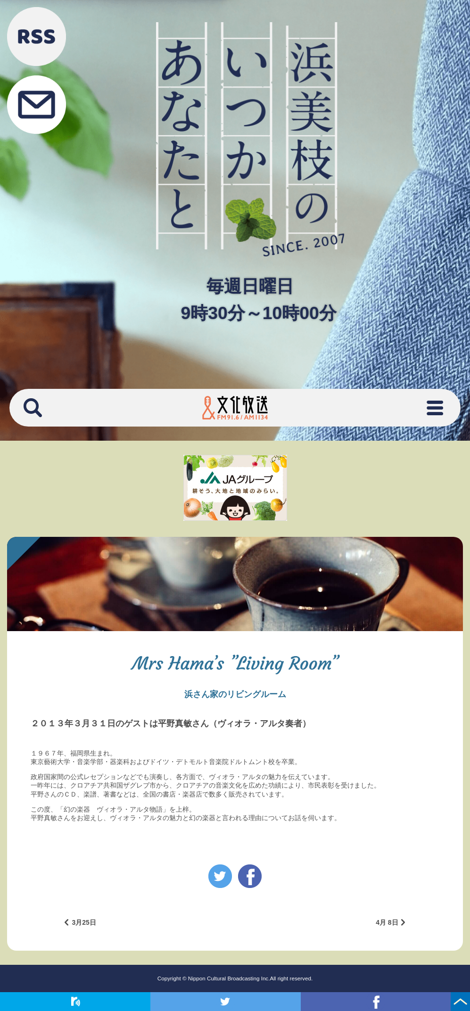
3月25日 (84, 922)
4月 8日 (387, 922)
